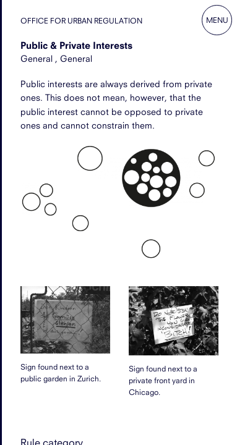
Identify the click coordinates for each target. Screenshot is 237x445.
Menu (217, 20)
